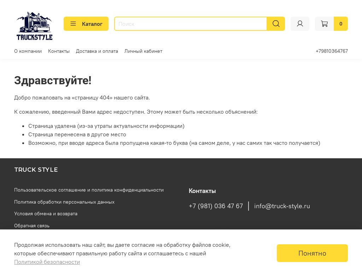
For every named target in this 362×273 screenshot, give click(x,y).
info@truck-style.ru (282, 206)
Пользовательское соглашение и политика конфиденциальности (89, 190)
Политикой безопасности (47, 261)
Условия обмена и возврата (45, 213)
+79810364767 (332, 51)
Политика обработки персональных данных (64, 202)
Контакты (59, 51)
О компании (28, 51)
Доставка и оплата (97, 51)
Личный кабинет (143, 51)
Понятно (312, 253)
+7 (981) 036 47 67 (216, 206)
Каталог (86, 23)
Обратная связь (31, 225)
